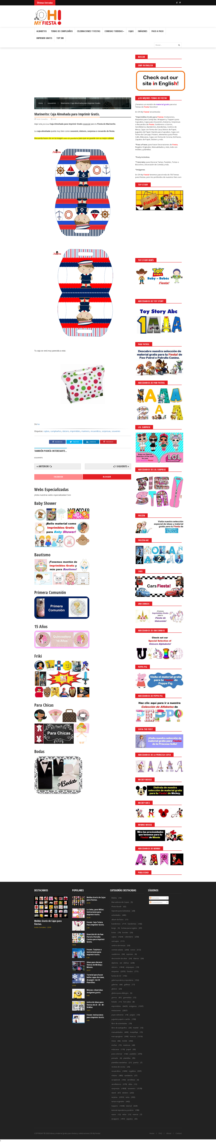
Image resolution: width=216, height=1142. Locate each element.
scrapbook (115, 1080)
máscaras (115, 1049)
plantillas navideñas (119, 1062)
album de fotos (117, 919)
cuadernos (115, 954)
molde (124, 1041)
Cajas (131, 31)
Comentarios (156, 902)
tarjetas (114, 1097)
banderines (115, 924)
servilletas (131, 1080)
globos (114, 989)
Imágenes (142, 31)
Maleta (114, 898)
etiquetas (115, 971)
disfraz (126, 963)
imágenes (133, 1006)
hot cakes (127, 1002)
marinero (85, 431)
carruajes (115, 941)
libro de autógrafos (119, 1028)
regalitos (132, 1071)
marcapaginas (117, 1036)
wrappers (115, 1119)
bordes (125, 932)
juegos (132, 1015)
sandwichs (128, 1075)
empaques (130, 967)
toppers (114, 1106)
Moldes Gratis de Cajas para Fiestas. (48, 922)
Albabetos (42, 31)
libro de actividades (119, 1023)
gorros (114, 997)
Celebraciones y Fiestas (88, 31)
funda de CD (116, 976)
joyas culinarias (117, 1015)
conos (132, 950)
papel (128, 1049)
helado (114, 1002)
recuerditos (96, 431)
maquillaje (134, 1032)
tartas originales (117, 1101)
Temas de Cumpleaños (62, 31)
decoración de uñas (119, 958)
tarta (127, 1097)
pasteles (133, 1054)
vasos (113, 1114)
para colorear (116, 1054)
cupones (129, 954)
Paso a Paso (158, 31)
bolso (113, 932)
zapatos (129, 1119)
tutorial (129, 1106)
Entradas (154, 898)
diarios (136, 958)
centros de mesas (118, 945)
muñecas (126, 1045)
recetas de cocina (118, 1067)
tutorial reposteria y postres (122, 1110)
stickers (125, 1093)
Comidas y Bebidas (114, 31)
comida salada (117, 950)
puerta (135, 1062)
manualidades (117, 1032)
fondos (130, 971)
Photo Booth (116, 906)
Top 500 (60, 38)
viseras (135, 1114)
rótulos (114, 1075)
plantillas (126, 1058)
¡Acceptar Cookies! (173, 1132)
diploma (114, 963)
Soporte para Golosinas (120, 911)
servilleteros (116, 1084)
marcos (133, 1036)
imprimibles (75, 431)
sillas (130, 1084)
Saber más (191, 1132)
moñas (114, 1045)
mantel (135, 1028)
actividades (115, 915)
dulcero (65, 431)
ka (38, 424)
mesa (113, 1041)
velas (124, 1114)
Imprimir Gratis (44, 38)
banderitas (132, 924)
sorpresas (106, 431)
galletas (127, 984)
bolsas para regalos (129, 928)
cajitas (46, 431)
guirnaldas (127, 997)
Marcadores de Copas (120, 902)
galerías (114, 984)
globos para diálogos (119, 993)
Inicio (41, 103)
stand (113, 1093)
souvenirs (52, 103)
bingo (113, 928)
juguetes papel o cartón (120, 1019)
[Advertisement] (82, 74)
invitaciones (116, 1010)
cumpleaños (55, 431)
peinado (114, 1058)
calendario (129, 937)
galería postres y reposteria (122, 980)
